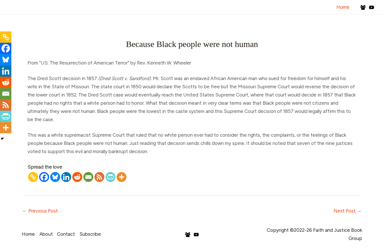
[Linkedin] (66, 177)
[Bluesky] (55, 177)
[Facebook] (44, 177)
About (201, 22)
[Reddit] (77, 177)
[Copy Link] (33, 177)
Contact (329, 22)
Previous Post (40, 211)
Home (343, 7)
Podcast (259, 22)
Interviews (229, 22)
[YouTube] (371, 7)
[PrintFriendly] (110, 177)
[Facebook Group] (363, 7)
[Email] (88, 177)
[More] (121, 177)
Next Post (348, 211)
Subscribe (358, 22)
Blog (283, 22)
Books (304, 22)
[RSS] (99, 177)
